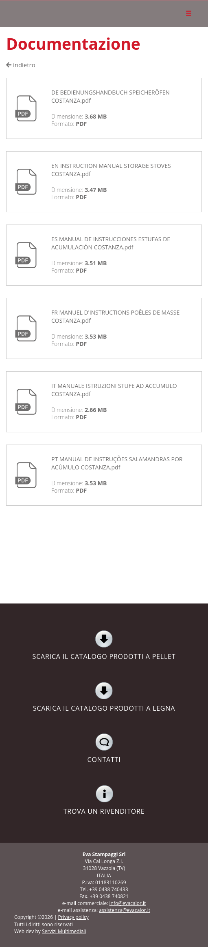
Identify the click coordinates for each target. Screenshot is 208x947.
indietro (20, 65)
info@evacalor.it (127, 903)
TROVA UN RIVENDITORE (104, 800)
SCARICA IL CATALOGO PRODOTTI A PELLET (104, 645)
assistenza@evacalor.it (124, 910)
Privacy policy (73, 917)
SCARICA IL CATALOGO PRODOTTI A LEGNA (104, 697)
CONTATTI (104, 748)
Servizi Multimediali (64, 931)
